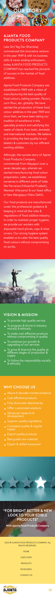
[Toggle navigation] (50, 590)
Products (26, 563)
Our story (26, 557)
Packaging (26, 569)
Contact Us (26, 575)
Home (21, 16)
